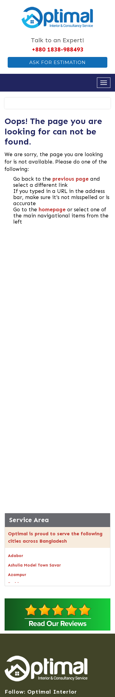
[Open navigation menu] (103, 82)
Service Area (29, 520)
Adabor (15, 555)
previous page (70, 179)
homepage (52, 209)
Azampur (17, 574)
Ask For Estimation (57, 62)
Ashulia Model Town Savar (34, 565)
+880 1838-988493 (57, 49)
